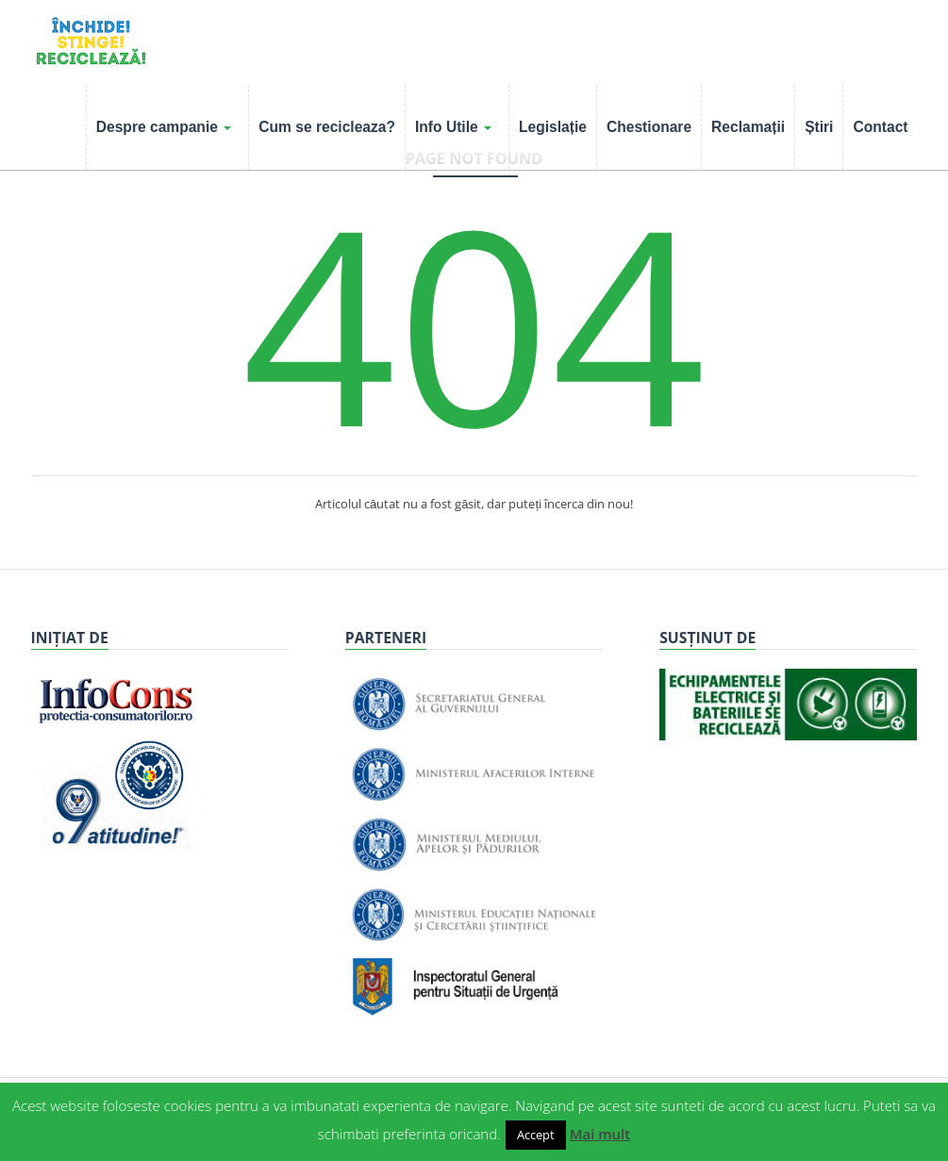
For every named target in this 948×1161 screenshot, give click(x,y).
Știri (819, 127)
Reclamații (748, 127)
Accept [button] (536, 1134)
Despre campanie (163, 127)
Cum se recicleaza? (326, 127)
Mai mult (600, 1133)
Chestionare (649, 127)
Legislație (553, 127)
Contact (880, 127)
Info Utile (453, 127)
